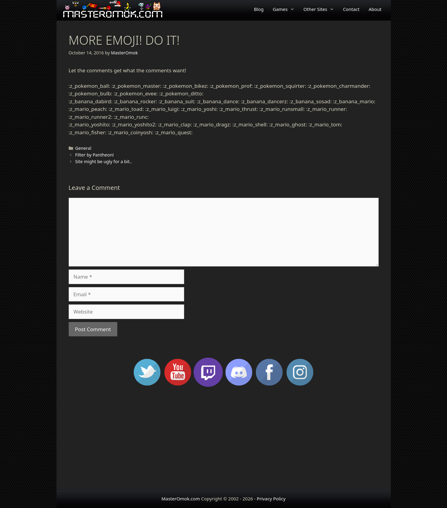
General (83, 148)
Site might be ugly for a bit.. (103, 161)
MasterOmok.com (180, 499)
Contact (351, 9)
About (375, 9)
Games (286, 9)
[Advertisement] (224, 440)
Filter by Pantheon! (94, 155)
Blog (259, 9)
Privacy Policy (271, 499)
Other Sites (321, 9)
